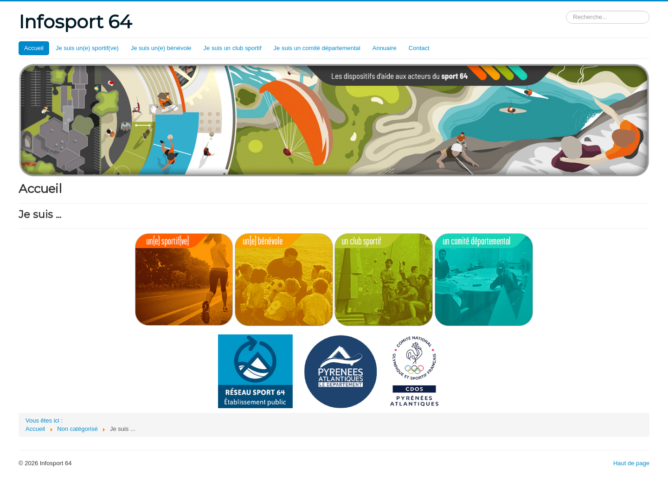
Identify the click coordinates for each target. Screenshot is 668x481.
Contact (419, 48)
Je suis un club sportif (233, 48)
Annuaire (385, 48)
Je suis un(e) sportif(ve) (87, 48)
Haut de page (631, 463)
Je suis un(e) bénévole (161, 48)
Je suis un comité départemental (317, 48)
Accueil (34, 48)
